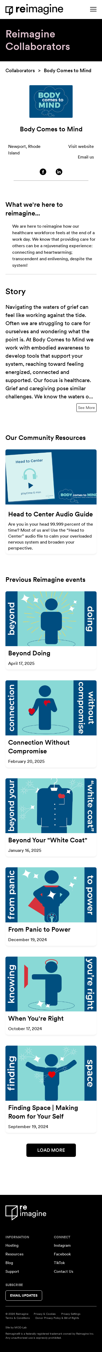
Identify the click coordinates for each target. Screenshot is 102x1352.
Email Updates (24, 1295)
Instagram (62, 1245)
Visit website (81, 146)
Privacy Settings (71, 1313)
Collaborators (20, 70)
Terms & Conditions (17, 1317)
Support (12, 1271)
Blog (9, 1263)
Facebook (62, 1254)
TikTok (59, 1263)
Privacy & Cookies (45, 1313)
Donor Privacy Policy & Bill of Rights (57, 1317)
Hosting (11, 1245)
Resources (14, 1254)
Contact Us (63, 1271)
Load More (51, 1150)
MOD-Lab (20, 1327)
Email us (86, 157)
